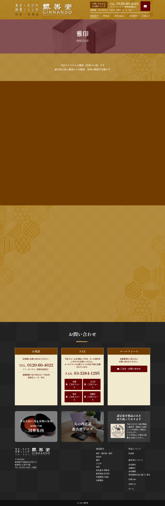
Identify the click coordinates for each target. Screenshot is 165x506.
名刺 (98, 467)
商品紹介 (94, 15)
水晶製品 (99, 480)
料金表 (106, 15)
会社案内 (133, 15)
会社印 (98, 457)
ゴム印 (98, 463)
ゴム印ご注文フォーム (92, 384)
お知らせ (146, 15)
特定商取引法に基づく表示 (139, 475)
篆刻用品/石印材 (102, 474)
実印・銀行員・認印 (104, 453)
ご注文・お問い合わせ (130, 369)
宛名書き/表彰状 (102, 470)
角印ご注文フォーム (74, 397)
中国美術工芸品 (102, 477)
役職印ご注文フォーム (92, 397)
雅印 (98, 460)
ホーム (131, 489)
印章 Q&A (119, 15)
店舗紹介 (132, 468)
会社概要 (132, 471)
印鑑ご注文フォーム (74, 384)
